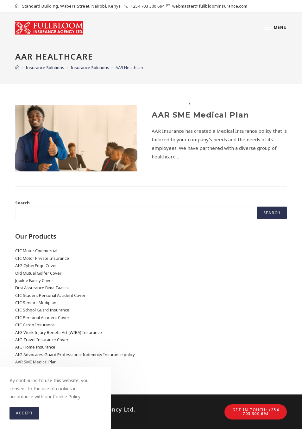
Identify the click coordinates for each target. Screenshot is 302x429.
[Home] (17, 67)
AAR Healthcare (169, 103)
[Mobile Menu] (275, 27)
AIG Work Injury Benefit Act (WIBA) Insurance (58, 332)
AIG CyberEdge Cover (36, 265)
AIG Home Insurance (35, 347)
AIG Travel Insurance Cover (41, 340)
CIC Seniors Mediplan (35, 302)
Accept (24, 413)
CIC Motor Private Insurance (42, 258)
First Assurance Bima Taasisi (42, 288)
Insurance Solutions (217, 103)
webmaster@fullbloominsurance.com (210, 6)
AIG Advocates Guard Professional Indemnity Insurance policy (75, 354)
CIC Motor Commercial (36, 250)
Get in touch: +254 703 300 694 (255, 411)
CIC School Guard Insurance (42, 310)
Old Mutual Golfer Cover (38, 273)
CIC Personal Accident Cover (42, 317)
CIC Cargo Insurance (35, 325)
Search (22, 203)
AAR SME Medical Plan (200, 114)
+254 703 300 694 (147, 6)
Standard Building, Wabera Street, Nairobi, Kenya (72, 6)
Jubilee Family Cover (34, 280)
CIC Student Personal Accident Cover (50, 295)
